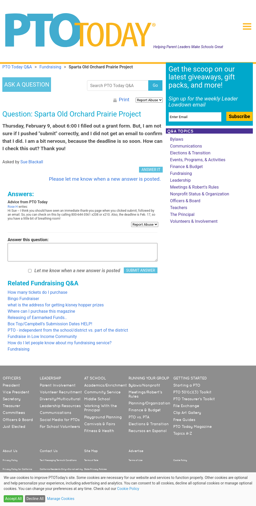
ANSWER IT (150, 170)
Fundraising (18, 349)
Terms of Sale (91, 460)
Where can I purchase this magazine (41, 311)
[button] (245, 24)
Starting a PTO (186, 385)
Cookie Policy (180, 460)
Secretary (12, 399)
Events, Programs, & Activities (198, 159)
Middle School (97, 399)
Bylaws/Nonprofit (144, 385)
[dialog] (128, 489)
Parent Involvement (58, 385)
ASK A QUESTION (26, 84)
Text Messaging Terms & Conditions (58, 460)
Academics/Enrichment (105, 385)
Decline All (35, 499)
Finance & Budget (186, 166)
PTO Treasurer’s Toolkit (194, 399)
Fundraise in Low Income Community (42, 336)
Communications (186, 146)
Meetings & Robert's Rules (194, 187)
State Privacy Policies (95, 469)
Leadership (180, 180)
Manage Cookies (60, 499)
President (11, 385)
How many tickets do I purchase (37, 292)
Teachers (178, 207)
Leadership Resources (60, 406)
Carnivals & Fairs (99, 424)
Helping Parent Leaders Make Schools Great (188, 47)
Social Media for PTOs (60, 420)
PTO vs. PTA (139, 417)
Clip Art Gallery (187, 413)
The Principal (182, 214)
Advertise (136, 451)
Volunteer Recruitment (61, 392)
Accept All (13, 499)
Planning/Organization (149, 403)
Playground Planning (103, 417)
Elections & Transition (190, 152)
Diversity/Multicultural (60, 399)
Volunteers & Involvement (194, 221)
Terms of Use (135, 460)
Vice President (16, 392)
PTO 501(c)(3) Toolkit (192, 392)
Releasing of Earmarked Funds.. (37, 317)
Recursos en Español (147, 431)
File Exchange (186, 406)
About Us (10, 451)
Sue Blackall (32, 161)
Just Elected (14, 426)
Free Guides (184, 420)
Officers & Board (185, 200)
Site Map (91, 451)
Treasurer (11, 406)
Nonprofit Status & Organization (199, 193)
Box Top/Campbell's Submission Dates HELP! (50, 323)
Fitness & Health (99, 431)
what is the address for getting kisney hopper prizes (56, 304)
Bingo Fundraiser (23, 298)
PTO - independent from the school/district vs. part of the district (68, 330)
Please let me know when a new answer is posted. (105, 179)
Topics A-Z (182, 433)
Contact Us (49, 451)
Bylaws (176, 139)
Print (124, 100)
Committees (14, 413)
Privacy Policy (10, 460)
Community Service (102, 392)
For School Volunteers (60, 426)
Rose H (13, 207)
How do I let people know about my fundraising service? (59, 342)
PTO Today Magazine (192, 426)
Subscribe (239, 116)
